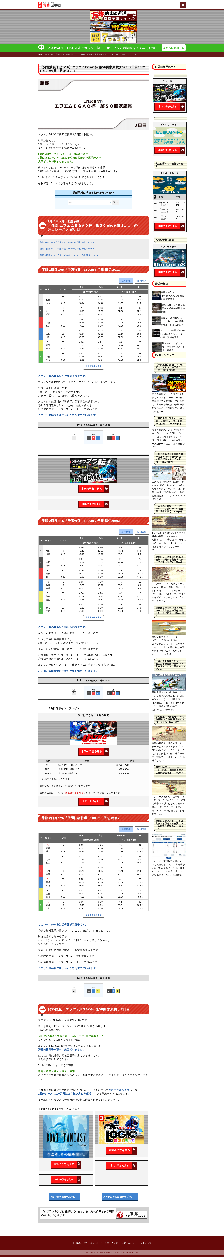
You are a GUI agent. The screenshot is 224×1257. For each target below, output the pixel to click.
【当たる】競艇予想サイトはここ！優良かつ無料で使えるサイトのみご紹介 (169, 664)
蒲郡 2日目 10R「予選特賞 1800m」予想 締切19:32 (67, 242)
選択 (115, 202)
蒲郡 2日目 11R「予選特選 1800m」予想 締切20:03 (67, 249)
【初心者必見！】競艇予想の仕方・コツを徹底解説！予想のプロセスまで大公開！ (169, 458)
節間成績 (141, 281)
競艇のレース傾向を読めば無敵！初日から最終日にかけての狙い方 (169, 560)
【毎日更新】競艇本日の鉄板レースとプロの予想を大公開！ (169, 367)
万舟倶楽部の (119, 1197)
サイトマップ (144, 1243)
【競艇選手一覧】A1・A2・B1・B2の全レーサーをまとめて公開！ (170, 421)
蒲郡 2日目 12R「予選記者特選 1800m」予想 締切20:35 (69, 255)
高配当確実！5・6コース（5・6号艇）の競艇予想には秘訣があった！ (170, 770)
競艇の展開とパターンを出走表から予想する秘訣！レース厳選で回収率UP (169, 824)
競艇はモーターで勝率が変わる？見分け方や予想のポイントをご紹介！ (169, 610)
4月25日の (64, 1197)
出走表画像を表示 (93, 366)
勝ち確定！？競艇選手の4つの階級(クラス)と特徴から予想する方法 (170, 719)
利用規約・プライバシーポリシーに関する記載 (95, 1243)
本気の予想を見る (95, 489)
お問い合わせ (128, 1243)
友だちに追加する (173, 48)
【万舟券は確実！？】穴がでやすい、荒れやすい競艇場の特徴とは (169, 509)
